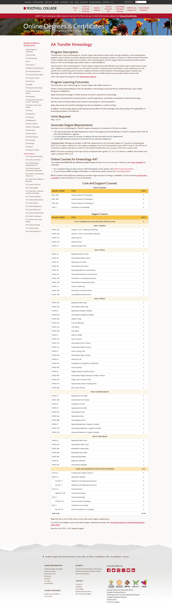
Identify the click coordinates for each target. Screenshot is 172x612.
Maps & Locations (50, 569)
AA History (29, 110)
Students (47, 31)
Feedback (79, 584)
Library (56, 2)
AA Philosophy (30, 130)
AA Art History (30, 65)
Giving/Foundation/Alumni (117, 595)
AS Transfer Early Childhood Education (35, 180)
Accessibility (79, 587)
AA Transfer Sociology (33, 225)
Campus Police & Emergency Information (89, 567)
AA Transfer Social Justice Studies (34, 220)
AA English (29, 84)
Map (71, 2)
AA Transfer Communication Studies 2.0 (35, 175)
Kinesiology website (88, 77)
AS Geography (30, 96)
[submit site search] (136, 2)
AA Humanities (30, 114)
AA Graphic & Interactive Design (34, 106)
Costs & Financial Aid (108, 9)
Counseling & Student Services (120, 9)
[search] (142, 2)
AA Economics (30, 81)
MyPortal (106, 2)
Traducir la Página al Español (53, 567)
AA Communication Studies (34, 75)
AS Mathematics (31, 120)
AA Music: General (31, 124)
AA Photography (31, 133)
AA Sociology (30, 143)
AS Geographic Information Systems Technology (34, 101)
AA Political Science (32, 137)
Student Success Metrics (52, 592)
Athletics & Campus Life (131, 9)
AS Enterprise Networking (34, 88)
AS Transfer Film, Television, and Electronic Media (35, 192)
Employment (111, 597)
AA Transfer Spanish (32, 228)
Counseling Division (123, 171)
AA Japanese (30, 117)
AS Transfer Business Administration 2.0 (32, 164)
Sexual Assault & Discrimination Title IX (88, 569)
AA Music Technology (32, 127)
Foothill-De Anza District (116, 590)
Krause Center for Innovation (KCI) (120, 588)
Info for (128, 2)
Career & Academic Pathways (86, 9)
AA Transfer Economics (33, 184)
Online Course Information (123, 169)
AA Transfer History (32, 203)
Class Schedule (38, 2)
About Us (75, 9)
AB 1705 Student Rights (83, 592)
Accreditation (116, 556)
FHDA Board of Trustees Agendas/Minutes (123, 592)
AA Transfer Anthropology (34, 156)
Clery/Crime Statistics (82, 571)
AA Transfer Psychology (33, 216)
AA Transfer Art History (33, 160)
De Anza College (113, 600)
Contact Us (79, 582)
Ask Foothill (48, 594)
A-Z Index (47, 579)
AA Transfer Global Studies (34, 200)
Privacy (125, 556)
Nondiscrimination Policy (83, 589)
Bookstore (64, 2)
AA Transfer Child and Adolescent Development (34, 169)
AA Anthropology (31, 58)
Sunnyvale (84, 2)
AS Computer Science (32, 78)
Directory (48, 2)
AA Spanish (29, 147)
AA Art (28, 61)
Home (25, 31)
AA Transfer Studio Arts (33, 231)
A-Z (112, 2)
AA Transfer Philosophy (33, 209)
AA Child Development (33, 71)
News (77, 2)
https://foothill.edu (128, 16)
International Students (144, 9)
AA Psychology (30, 140)
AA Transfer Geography (33, 196)
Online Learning (95, 2)
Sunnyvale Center (50, 571)
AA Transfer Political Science (35, 213)
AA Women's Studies (32, 150)
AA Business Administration (34, 68)
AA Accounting (30, 55)
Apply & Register (97, 9)
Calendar (27, 2)
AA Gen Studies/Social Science (33, 92)
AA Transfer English (32, 188)
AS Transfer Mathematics (34, 206)
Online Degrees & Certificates (62, 31)
